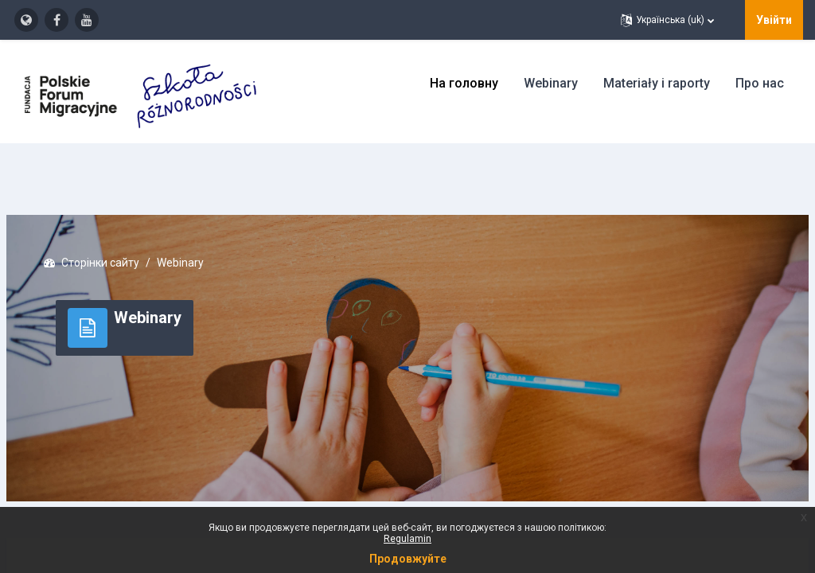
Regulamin (407, 538)
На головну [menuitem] (464, 83)
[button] (667, 20)
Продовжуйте (407, 558)
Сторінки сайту (138, 215)
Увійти (774, 20)
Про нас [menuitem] (759, 83)
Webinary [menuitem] (551, 83)
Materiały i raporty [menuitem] (656, 83)
